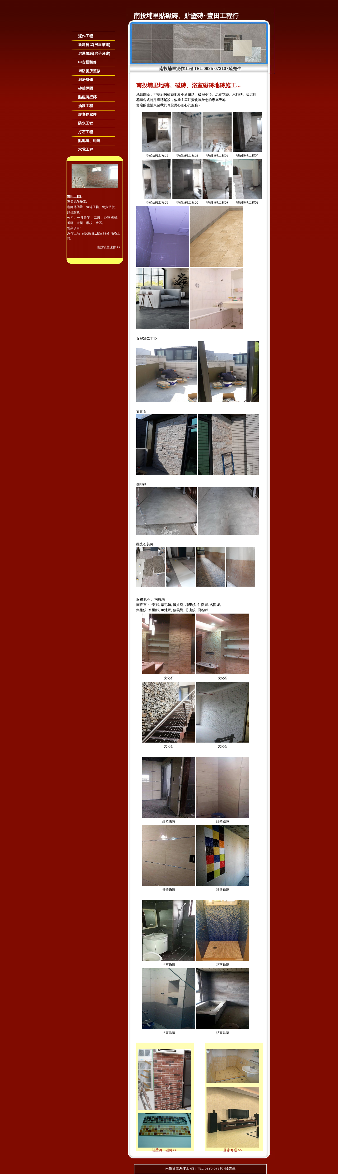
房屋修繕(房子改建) (94, 53)
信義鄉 (178, 610)
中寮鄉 (153, 605)
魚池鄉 (166, 610)
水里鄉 (153, 610)
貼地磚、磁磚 (89, 141)
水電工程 (85, 149)
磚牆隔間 (85, 88)
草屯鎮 (166, 605)
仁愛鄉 (203, 605)
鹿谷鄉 (203, 610)
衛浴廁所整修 (89, 71)
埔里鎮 (190, 605)
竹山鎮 (190, 610)
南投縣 (159, 599)
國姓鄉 (178, 605)
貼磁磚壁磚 (87, 97)
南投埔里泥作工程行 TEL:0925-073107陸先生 (200, 1168)
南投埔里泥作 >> (108, 247)
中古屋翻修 (87, 62)
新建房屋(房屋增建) (94, 45)
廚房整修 (85, 79)
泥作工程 (85, 36)
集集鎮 (141, 610)
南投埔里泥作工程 (176, 68)
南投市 (141, 605)
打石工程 (85, 132)
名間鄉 (215, 605)
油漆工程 (85, 106)
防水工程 (85, 123)
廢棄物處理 (87, 114)
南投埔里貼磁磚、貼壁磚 (168, 15)
